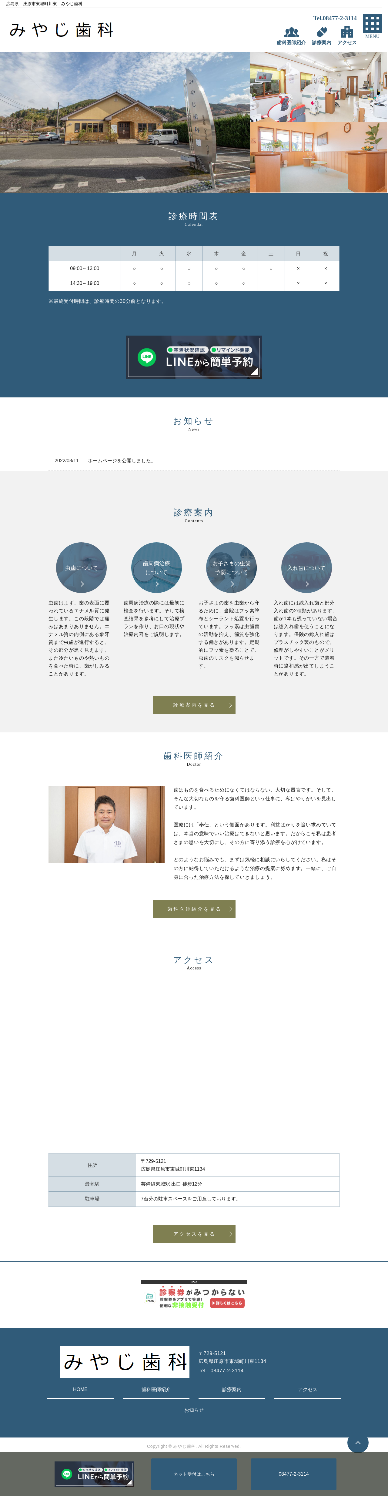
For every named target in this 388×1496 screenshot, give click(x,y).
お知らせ (194, 1410)
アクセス (307, 1389)
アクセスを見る (194, 1234)
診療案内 (232, 1389)
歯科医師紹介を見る (194, 909)
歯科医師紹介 (156, 1389)
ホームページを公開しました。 (122, 460)
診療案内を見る (194, 705)
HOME (80, 1389)
